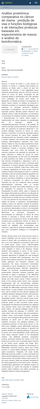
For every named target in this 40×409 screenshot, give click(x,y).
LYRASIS (5, 398)
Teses (4, 387)
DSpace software (7, 394)
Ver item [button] (6, 7)
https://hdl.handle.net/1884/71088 (13, 380)
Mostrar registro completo (10, 77)
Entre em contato (7, 400)
